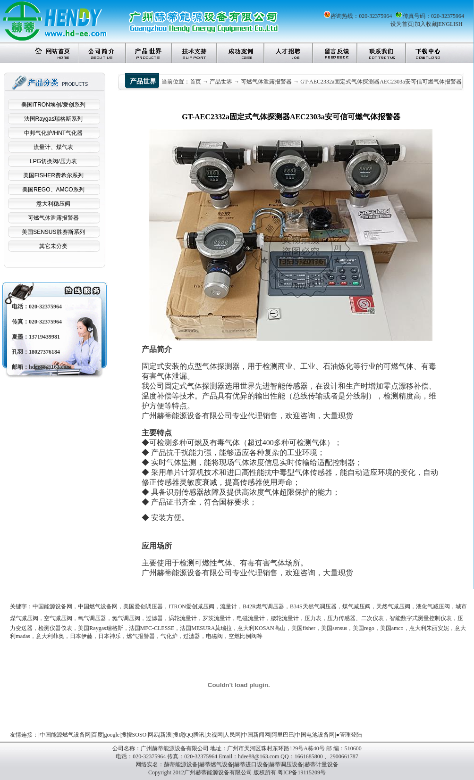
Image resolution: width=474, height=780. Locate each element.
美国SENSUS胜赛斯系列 (53, 232)
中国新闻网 (256, 734)
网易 (153, 734)
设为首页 (401, 24)
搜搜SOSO (134, 734)
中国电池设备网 (315, 734)
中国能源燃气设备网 (65, 734)
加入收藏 (426, 24)
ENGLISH (450, 24)
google (112, 734)
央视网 (214, 734)
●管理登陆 (349, 734)
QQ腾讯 (194, 734)
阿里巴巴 (282, 734)
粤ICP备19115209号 (302, 772)
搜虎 (178, 734)
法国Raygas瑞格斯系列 (53, 119)
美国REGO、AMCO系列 (53, 189)
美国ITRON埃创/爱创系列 (53, 104)
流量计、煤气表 (53, 147)
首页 (195, 81)
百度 (97, 734)
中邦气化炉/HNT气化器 (53, 133)
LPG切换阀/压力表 (53, 161)
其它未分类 (53, 246)
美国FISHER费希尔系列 (53, 175)
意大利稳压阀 (53, 203)
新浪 (165, 734)
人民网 (232, 734)
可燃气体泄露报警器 (53, 218)
